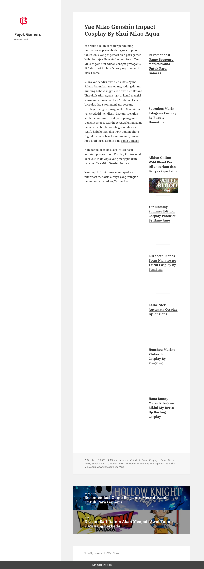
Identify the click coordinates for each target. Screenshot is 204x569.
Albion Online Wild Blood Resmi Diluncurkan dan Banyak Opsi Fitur (163, 164)
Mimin (113, 460)
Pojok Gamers (27, 34)
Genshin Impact (100, 463)
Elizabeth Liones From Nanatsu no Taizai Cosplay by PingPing (162, 263)
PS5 (168, 463)
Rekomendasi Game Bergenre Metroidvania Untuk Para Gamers (161, 64)
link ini (101, 172)
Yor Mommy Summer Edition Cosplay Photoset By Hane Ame (162, 213)
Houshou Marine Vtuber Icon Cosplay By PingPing (162, 356)
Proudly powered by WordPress (101, 553)
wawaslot (102, 466)
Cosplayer (154, 460)
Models (114, 463)
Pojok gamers (157, 463)
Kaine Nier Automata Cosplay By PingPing (163, 309)
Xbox (111, 466)
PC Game (131, 463)
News (125, 460)
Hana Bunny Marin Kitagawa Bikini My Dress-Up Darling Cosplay (162, 407)
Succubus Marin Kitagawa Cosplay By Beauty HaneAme (162, 115)
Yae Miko (119, 466)
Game (164, 460)
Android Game (140, 460)
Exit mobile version (102, 564)
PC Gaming (143, 463)
